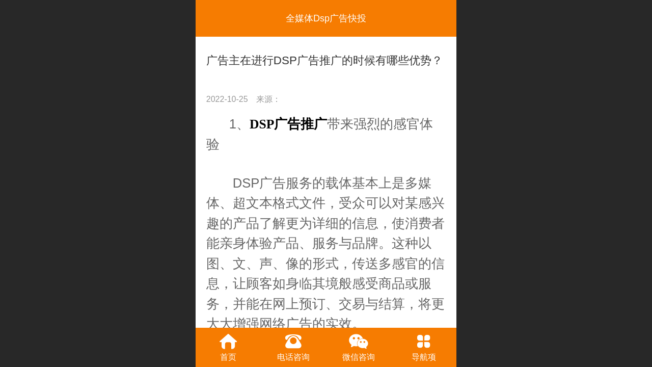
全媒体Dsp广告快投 (326, 18)
